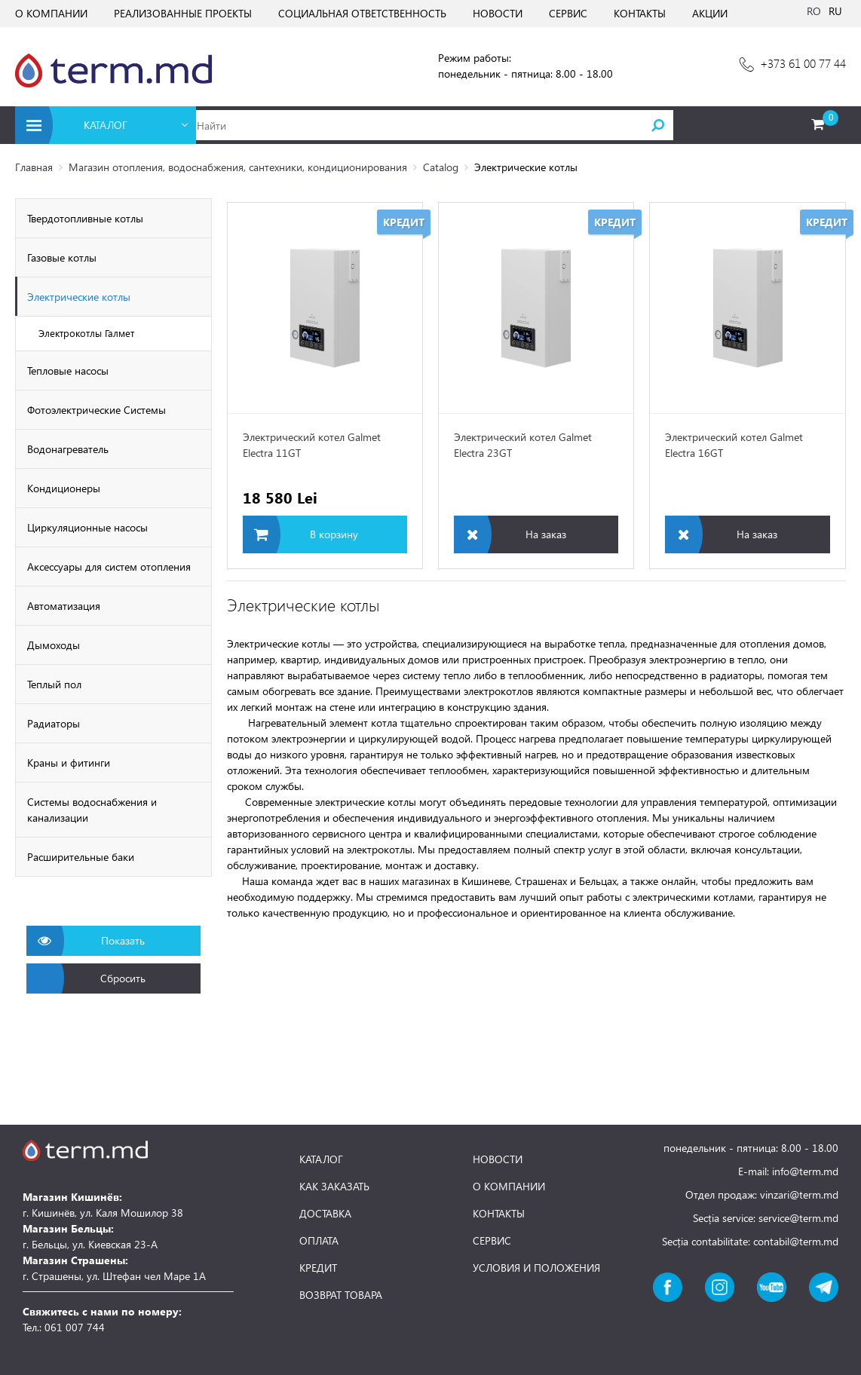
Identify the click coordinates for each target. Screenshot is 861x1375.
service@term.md (798, 1218)
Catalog (440, 167)
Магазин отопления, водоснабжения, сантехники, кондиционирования (238, 167)
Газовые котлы (62, 257)
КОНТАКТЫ (640, 13)
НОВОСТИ (497, 13)
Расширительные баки (80, 857)
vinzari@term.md (799, 1194)
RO (814, 11)
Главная (34, 167)
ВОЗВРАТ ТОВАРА (340, 1295)
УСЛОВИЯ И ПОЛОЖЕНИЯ (536, 1268)
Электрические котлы (78, 296)
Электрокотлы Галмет (86, 332)
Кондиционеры (63, 488)
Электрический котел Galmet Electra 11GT (312, 445)
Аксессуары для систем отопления (109, 566)
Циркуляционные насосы (87, 527)
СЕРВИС (568, 13)
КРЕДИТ (318, 1268)
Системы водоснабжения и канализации (92, 810)
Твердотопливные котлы (85, 218)
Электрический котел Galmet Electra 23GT (523, 445)
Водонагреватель (68, 449)
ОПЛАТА (319, 1241)
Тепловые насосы (68, 370)
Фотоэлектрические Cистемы (96, 410)
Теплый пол (54, 684)
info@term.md (805, 1171)
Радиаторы (53, 723)
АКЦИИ (710, 13)
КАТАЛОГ (321, 1159)
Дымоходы (53, 645)
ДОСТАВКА (325, 1213)
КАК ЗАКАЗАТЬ (334, 1186)
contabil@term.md (795, 1241)
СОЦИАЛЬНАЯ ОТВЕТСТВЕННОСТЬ (362, 13)
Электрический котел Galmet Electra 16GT (734, 445)
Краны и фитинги (68, 762)
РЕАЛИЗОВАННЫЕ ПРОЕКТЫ (183, 13)
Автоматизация (63, 606)
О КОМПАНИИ (51, 13)
